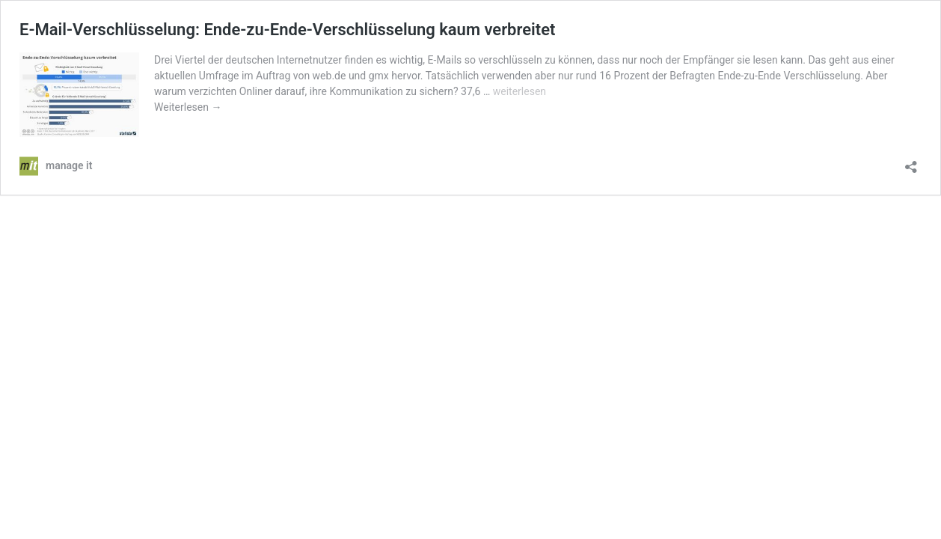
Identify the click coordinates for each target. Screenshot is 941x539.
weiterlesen (519, 91)
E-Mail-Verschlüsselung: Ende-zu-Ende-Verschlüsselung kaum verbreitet (287, 29)
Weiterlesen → (187, 107)
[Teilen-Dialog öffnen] (911, 162)
